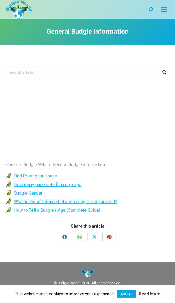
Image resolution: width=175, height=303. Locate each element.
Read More (149, 293)
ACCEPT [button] (126, 294)
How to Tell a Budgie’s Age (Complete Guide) (57, 210)
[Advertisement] (87, 119)
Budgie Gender (28, 193)
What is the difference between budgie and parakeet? (65, 201)
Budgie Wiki (34, 164)
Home (11, 164)
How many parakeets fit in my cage (47, 184)
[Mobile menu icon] (163, 9)
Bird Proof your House (35, 176)
